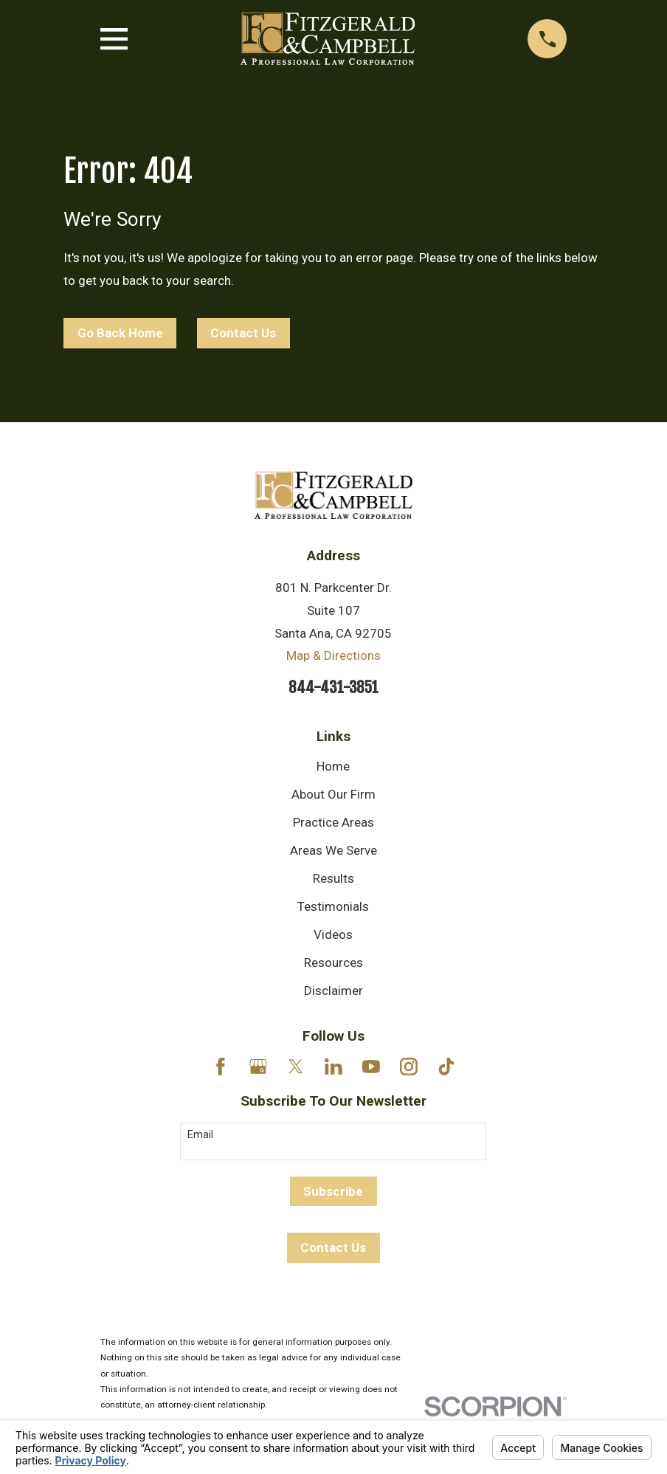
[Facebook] (220, 1066)
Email (200, 1134)
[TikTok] (446, 1066)
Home (333, 766)
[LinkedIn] (333, 1066)
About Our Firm (333, 794)
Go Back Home (120, 333)
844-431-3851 (333, 687)
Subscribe (333, 1191)
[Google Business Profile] (258, 1066)
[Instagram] (409, 1066)
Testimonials (333, 906)
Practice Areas (333, 822)
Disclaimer (333, 990)
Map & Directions (333, 655)
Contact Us (243, 333)
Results (333, 878)
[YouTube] (371, 1066)
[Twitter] (296, 1066)
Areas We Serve (333, 850)
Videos (333, 934)
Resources (333, 962)
